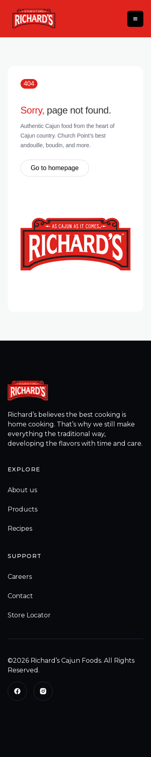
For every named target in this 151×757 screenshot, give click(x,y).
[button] (135, 19)
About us (22, 490)
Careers (20, 576)
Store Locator (29, 615)
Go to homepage (55, 167)
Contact (20, 596)
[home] (32, 18)
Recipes (20, 528)
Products (22, 509)
